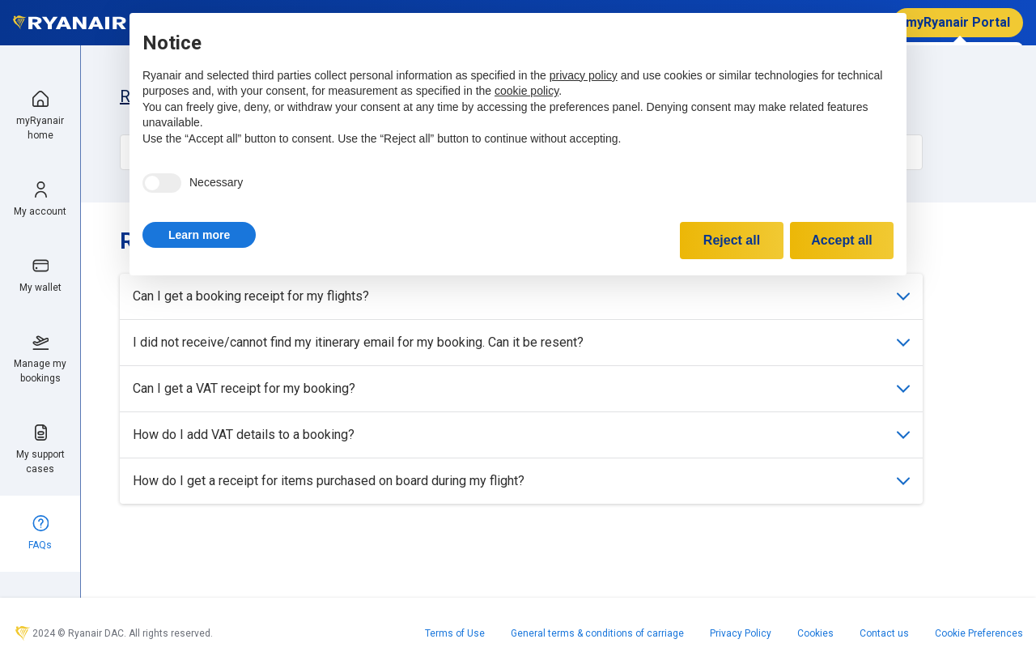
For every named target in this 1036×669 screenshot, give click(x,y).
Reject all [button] (731, 240)
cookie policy (526, 90)
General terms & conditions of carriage (597, 633)
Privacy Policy (740, 633)
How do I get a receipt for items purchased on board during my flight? (521, 480)
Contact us (884, 633)
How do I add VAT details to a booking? (521, 434)
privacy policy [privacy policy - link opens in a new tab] (584, 75)
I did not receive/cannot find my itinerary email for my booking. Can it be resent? (521, 342)
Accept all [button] (842, 240)
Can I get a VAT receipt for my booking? (521, 388)
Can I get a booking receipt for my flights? (521, 296)
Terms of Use (455, 633)
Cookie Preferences (979, 633)
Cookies (815, 633)
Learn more (199, 234)
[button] (199, 235)
